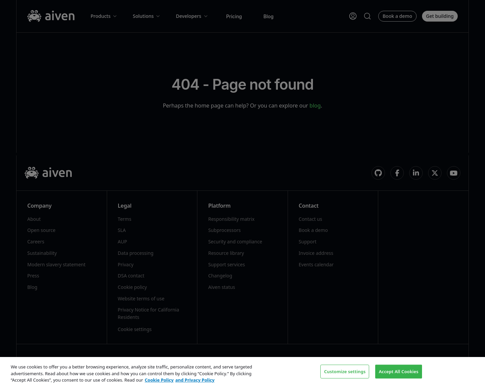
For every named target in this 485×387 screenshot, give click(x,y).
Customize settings (344, 371)
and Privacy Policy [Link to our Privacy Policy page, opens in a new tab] (195, 380)
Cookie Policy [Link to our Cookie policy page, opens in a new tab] (159, 380)
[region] (242, 372)
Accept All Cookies (399, 371)
